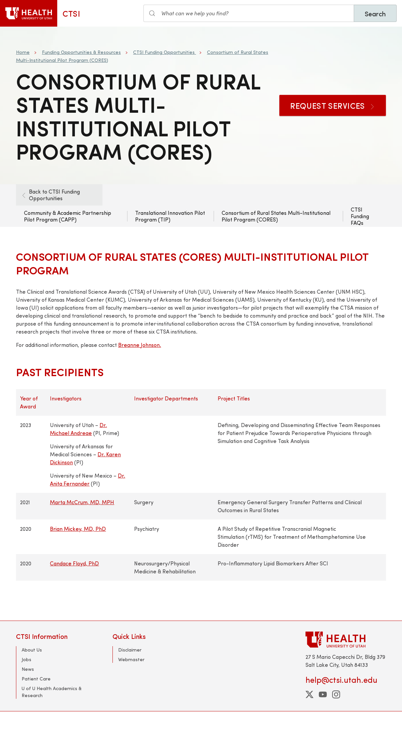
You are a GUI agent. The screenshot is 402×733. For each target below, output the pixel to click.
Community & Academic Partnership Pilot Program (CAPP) (67, 216)
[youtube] (323, 694)
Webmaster (131, 659)
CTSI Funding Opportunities (164, 52)
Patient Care (36, 678)
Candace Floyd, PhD (74, 563)
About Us (32, 650)
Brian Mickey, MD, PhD (78, 528)
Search (375, 13)
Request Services (332, 105)
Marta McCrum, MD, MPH (82, 502)
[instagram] (336, 694)
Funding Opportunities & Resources (81, 52)
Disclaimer (129, 650)
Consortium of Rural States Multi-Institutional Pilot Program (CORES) (276, 216)
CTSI (71, 13)
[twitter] (309, 694)
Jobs (26, 659)
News (28, 669)
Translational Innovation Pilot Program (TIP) (170, 216)
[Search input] (248, 13)
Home (23, 52)
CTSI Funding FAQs (360, 216)
